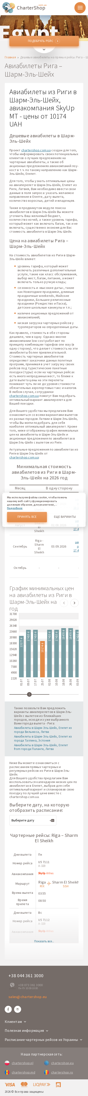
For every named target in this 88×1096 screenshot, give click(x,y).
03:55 (42, 893)
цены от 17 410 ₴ (78, 546)
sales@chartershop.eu (27, 997)
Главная (10, 57)
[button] (64, 603)
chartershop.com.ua (36, 150)
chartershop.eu (59, 1063)
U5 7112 (44, 920)
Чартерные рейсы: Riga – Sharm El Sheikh (44, 837)
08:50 (42, 900)
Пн (40, 854)
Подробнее (15, 508)
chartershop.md (20, 1072)
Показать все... (44, 941)
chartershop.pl (19, 1063)
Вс (40, 912)
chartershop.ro (58, 1072)
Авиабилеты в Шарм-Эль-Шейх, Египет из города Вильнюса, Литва (43, 730)
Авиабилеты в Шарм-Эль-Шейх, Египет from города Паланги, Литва (41, 747)
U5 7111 (44, 862)
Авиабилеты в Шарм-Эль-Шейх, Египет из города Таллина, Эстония (43, 738)
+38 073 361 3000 (30, 985)
